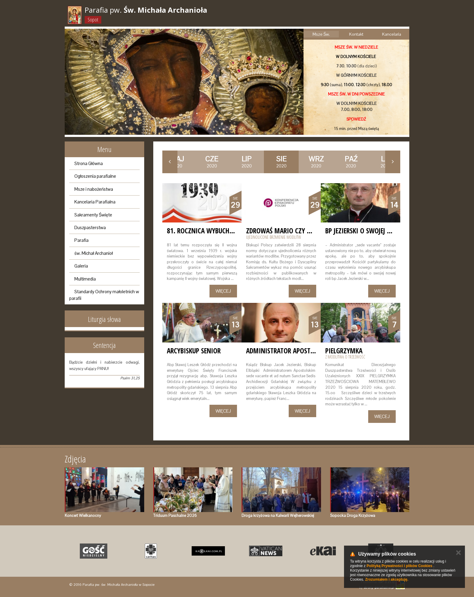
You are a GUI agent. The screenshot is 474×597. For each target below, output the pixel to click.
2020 (211, 161)
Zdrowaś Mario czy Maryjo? (288, 230)
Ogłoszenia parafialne (95, 176)
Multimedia (85, 279)
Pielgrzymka (343, 350)
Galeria (81, 266)
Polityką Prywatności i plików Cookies (399, 566)
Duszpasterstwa (90, 227)
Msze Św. (321, 34)
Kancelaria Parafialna (94, 202)
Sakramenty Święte (93, 215)
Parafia (81, 240)
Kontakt (356, 34)
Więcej (223, 291)
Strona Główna (88, 163)
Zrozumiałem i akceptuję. (386, 579)
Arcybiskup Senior (194, 350)
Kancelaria (391, 34)
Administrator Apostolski (286, 350)
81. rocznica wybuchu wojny (210, 230)
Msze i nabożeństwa (93, 189)
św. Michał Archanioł (93, 253)
